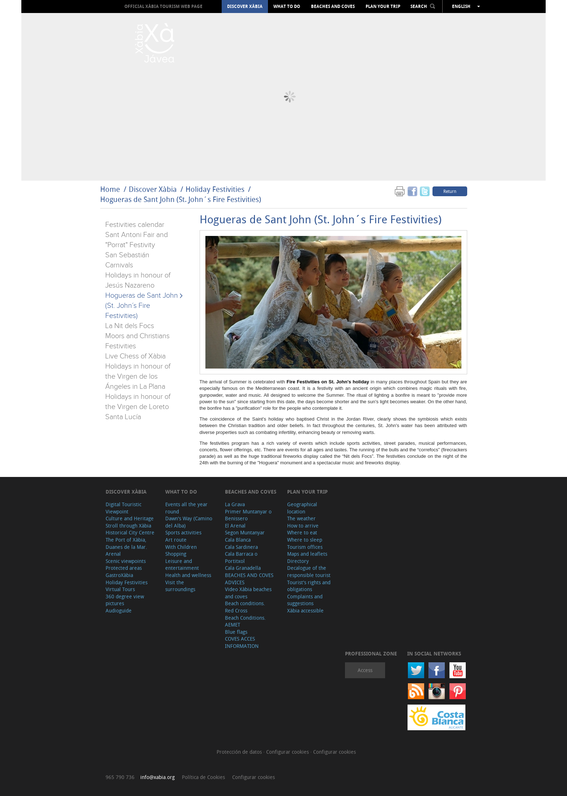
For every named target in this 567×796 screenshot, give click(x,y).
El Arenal (235, 525)
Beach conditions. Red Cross (245, 607)
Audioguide (119, 610)
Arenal (113, 553)
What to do (286, 6)
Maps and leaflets (307, 553)
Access (365, 670)
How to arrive (303, 525)
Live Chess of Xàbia (135, 356)
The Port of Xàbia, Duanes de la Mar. (126, 543)
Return (449, 191)
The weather (301, 518)
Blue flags (236, 631)
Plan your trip (383, 6)
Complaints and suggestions (305, 600)
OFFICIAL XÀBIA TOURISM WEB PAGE (163, 6)
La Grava (235, 504)
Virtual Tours (120, 589)
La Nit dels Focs (129, 326)
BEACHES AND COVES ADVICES (249, 579)
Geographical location (302, 508)
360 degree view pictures (125, 600)
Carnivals (119, 265)
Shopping (175, 553)
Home (110, 189)
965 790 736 (120, 777)
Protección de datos (240, 751)
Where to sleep (304, 539)
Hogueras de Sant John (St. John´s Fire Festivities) (180, 199)
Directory (298, 561)
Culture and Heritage (130, 518)
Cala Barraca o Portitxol (241, 557)
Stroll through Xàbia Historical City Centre (130, 529)
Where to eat (302, 532)
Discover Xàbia (245, 6)
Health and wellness (188, 575)
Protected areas (124, 567)
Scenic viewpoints (126, 561)
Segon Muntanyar (245, 532)
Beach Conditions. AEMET (245, 621)
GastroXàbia (119, 575)
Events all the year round (186, 508)
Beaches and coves (333, 6)
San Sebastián (127, 255)
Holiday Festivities (216, 189)
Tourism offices (305, 546)
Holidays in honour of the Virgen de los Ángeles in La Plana (137, 376)
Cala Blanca (238, 539)
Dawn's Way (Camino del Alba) (188, 522)
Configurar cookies (288, 751)
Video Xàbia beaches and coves (248, 593)
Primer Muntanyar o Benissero (248, 515)
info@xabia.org (157, 777)
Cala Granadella (243, 567)
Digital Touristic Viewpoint (123, 508)
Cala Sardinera (241, 546)
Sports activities (183, 532)
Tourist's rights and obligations (309, 586)
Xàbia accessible (305, 610)
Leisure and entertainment (182, 565)
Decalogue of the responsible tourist (309, 571)
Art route (176, 539)
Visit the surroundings (180, 586)
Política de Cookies (203, 777)
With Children (181, 546)
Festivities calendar (134, 224)
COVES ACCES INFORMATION (242, 642)
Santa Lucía (123, 417)
